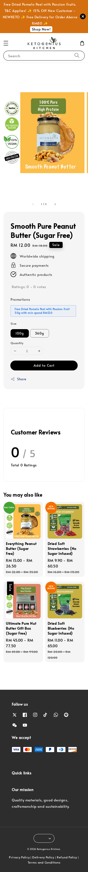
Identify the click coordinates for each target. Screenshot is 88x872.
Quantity (17, 343)
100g (19, 333)
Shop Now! (41, 29)
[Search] (76, 55)
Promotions (20, 299)
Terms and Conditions (44, 862)
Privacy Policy (19, 857)
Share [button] (18, 379)
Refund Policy (67, 857)
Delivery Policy (43, 857)
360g (39, 333)
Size (14, 323)
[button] (6, 43)
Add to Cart (44, 365)
